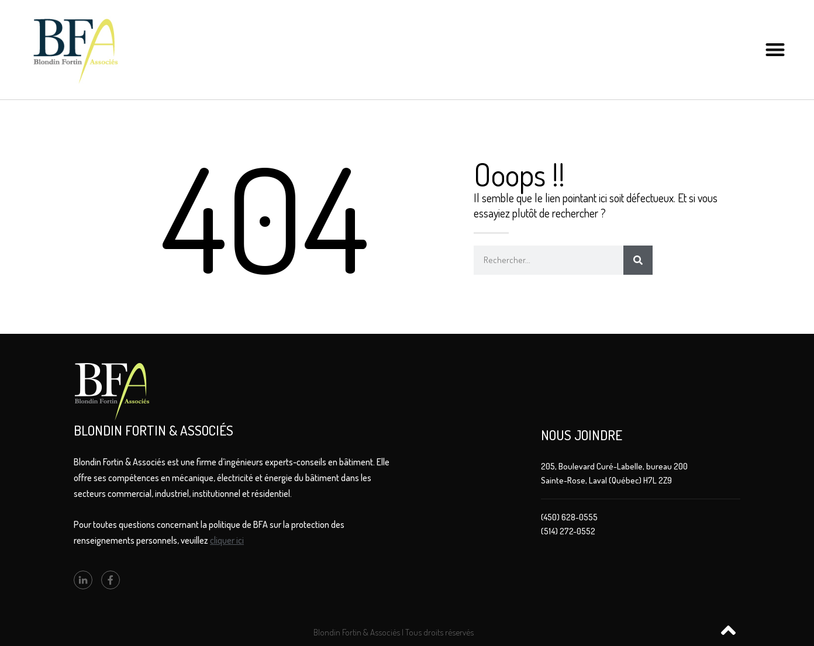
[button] (775, 49)
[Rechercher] (638, 260)
